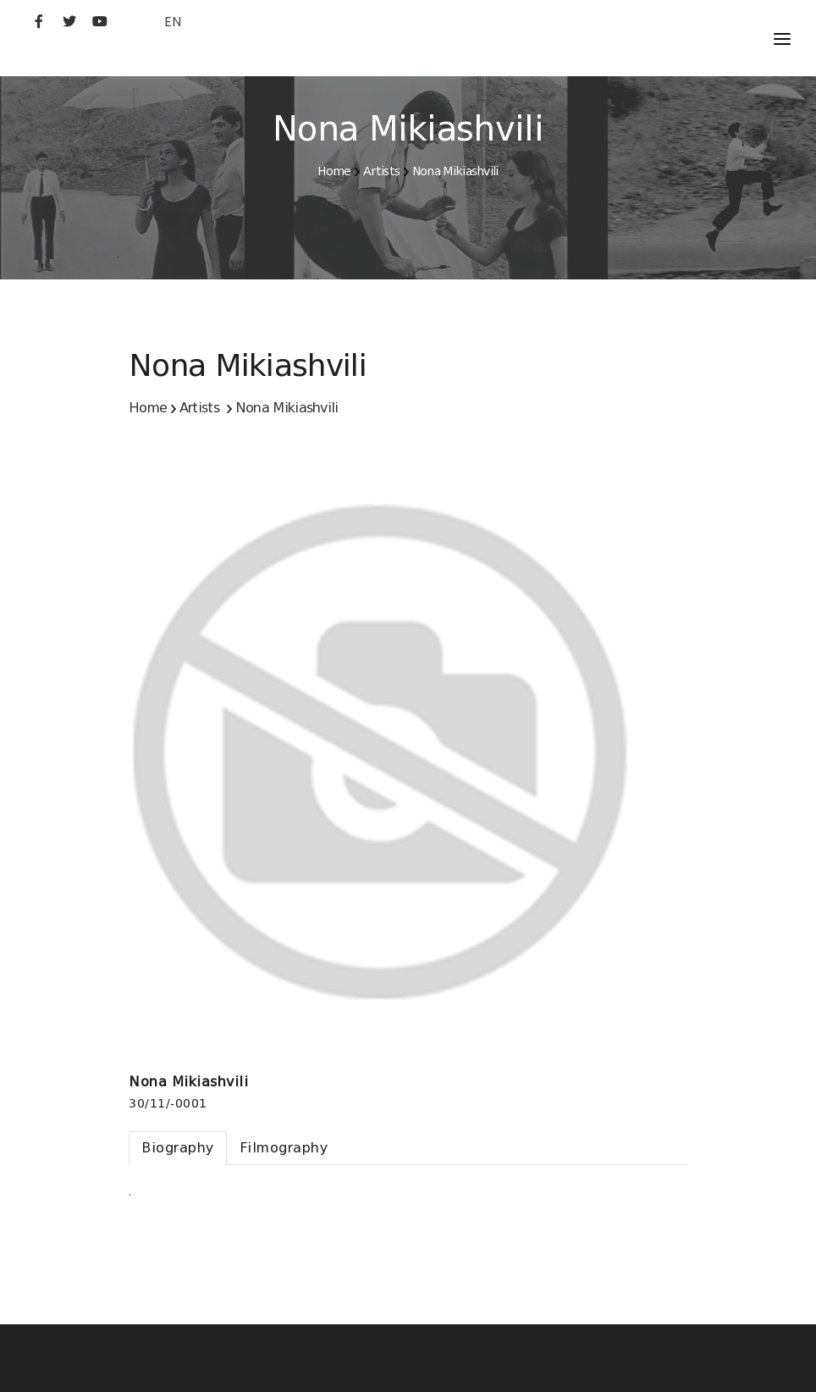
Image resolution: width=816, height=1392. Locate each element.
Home (333, 171)
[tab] (178, 1148)
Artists (381, 171)
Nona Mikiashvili (455, 171)
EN (172, 21)
